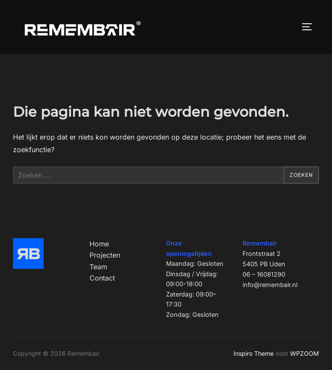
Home (99, 243)
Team (98, 266)
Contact (102, 278)
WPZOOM (304, 353)
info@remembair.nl (270, 284)
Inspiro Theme (253, 353)
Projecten (104, 255)
